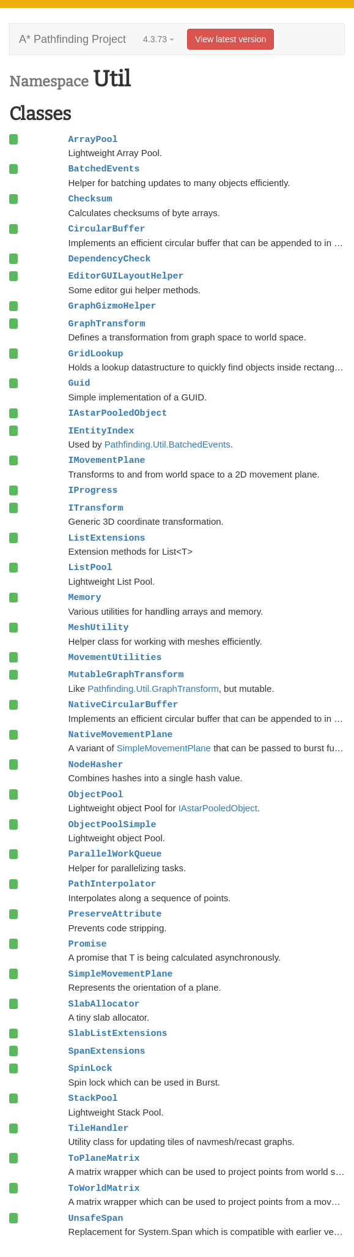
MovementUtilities (115, 657)
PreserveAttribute (115, 914)
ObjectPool (96, 795)
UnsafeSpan (96, 1218)
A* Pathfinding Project (72, 39)
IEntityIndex (101, 431)
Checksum (90, 199)
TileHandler (98, 1128)
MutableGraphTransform (126, 675)
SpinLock (90, 1068)
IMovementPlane (107, 460)
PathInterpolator (112, 884)
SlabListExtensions (118, 1033)
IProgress (93, 490)
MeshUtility (98, 627)
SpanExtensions (107, 1051)
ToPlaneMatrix (104, 1158)
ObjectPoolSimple (112, 825)
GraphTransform (107, 324)
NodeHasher (96, 765)
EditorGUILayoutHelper (126, 276)
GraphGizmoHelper (112, 306)
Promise (87, 944)
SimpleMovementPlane (164, 748)
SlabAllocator (104, 1004)
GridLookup (96, 354)
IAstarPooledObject (118, 413)
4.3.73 (158, 39)
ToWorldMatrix (104, 1188)
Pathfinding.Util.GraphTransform (153, 688)
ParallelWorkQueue (115, 854)
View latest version (230, 39)
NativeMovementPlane (120, 735)
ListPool (90, 567)
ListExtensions (107, 538)
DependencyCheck (109, 259)
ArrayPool (93, 139)
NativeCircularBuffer (123, 705)
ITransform (96, 508)
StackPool (93, 1098)
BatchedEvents (104, 169)
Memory (84, 597)
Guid (79, 383)
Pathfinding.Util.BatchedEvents (167, 444)
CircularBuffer (107, 229)
